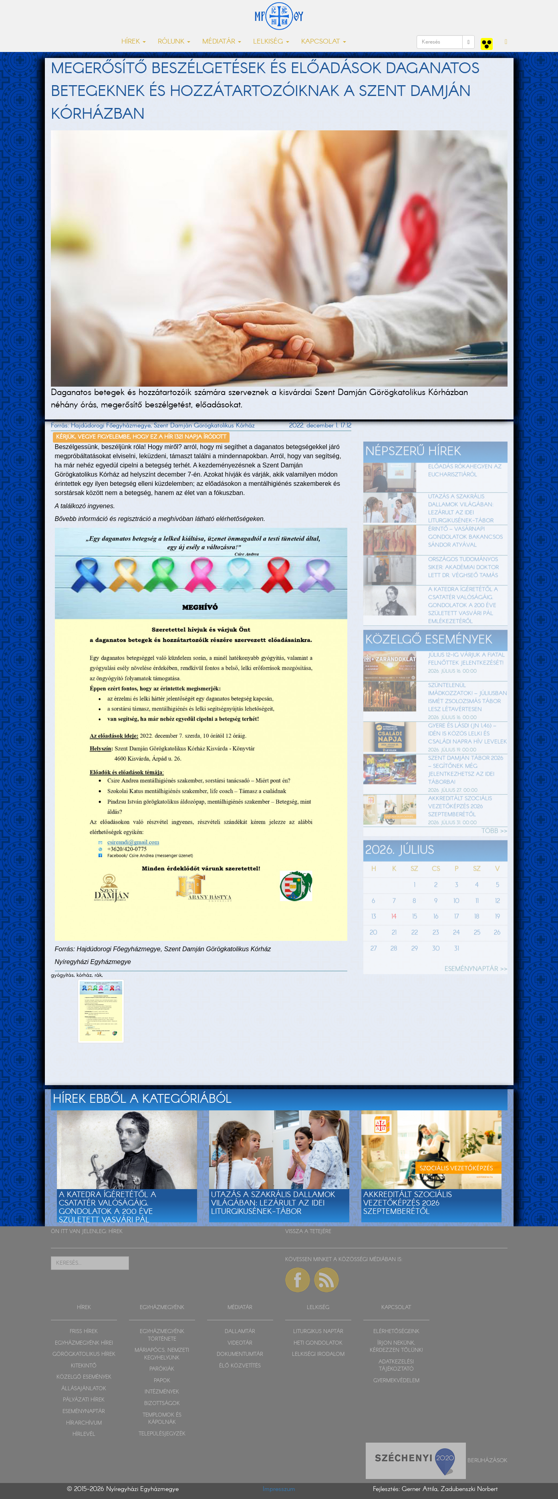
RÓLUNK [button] (174, 42)
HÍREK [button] (133, 42)
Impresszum (279, 1489)
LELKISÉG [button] (271, 42)
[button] (506, 42)
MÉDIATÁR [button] (221, 42)
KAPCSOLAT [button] (323, 42)
